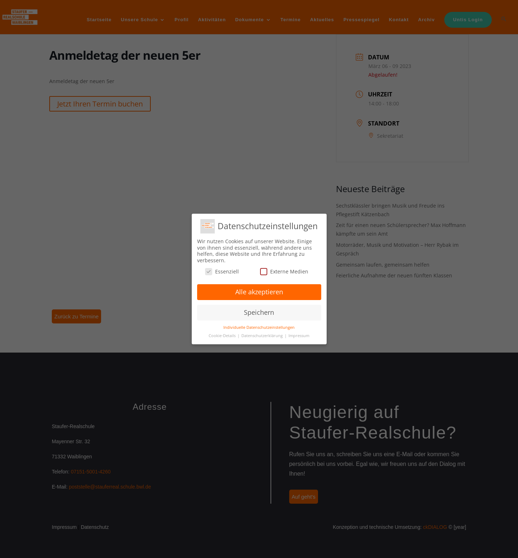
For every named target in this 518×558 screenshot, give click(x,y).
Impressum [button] (298, 335)
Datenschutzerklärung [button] (262, 335)
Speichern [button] (259, 312)
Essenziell (222, 271)
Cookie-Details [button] (223, 335)
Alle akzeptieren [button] (259, 291)
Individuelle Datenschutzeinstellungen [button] (259, 327)
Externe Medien (284, 271)
